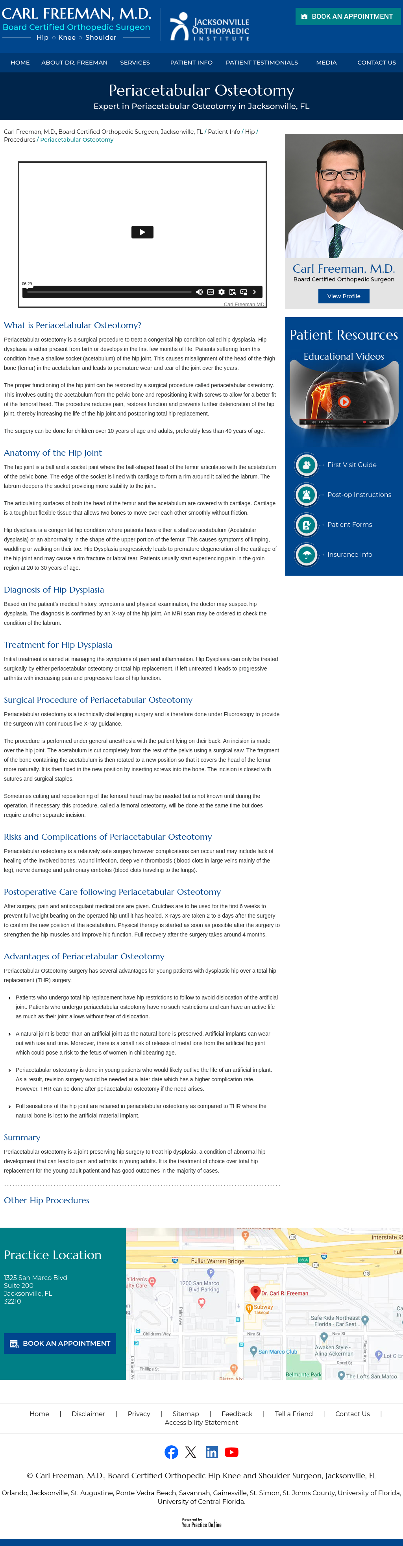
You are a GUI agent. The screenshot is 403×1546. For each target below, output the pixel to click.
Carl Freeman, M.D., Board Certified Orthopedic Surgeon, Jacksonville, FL (103, 131)
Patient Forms (349, 524)
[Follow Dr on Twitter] (191, 1452)
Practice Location (53, 1255)
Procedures (19, 139)
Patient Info (191, 62)
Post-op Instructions (359, 495)
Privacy (139, 1414)
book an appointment (66, 1343)
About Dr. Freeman (74, 62)
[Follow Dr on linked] (211, 1452)
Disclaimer (88, 1414)
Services (135, 62)
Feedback (237, 1414)
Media (326, 62)
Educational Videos (344, 356)
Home (20, 62)
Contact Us (376, 62)
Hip (250, 131)
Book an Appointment (352, 16)
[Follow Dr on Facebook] (171, 1452)
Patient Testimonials (262, 62)
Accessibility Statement (201, 1422)
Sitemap (186, 1414)
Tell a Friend (294, 1414)
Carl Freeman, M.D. (344, 272)
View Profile (343, 296)
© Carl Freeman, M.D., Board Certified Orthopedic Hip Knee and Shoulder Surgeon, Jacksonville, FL (202, 1476)
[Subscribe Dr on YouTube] (231, 1452)
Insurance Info (349, 554)
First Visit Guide (352, 465)
